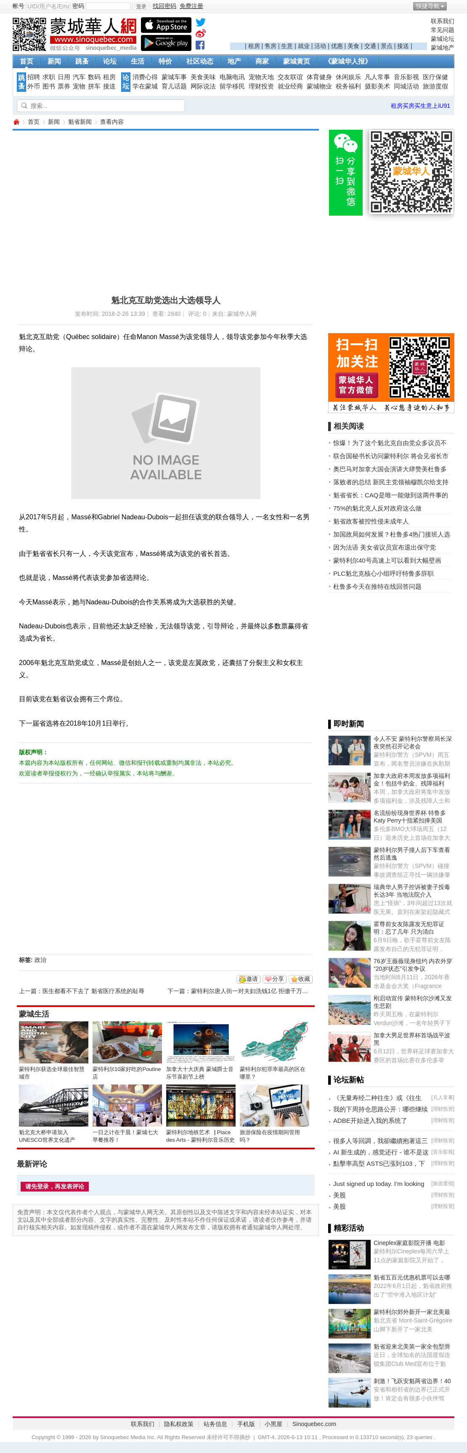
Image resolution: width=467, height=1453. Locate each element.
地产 (234, 61)
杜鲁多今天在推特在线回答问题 (377, 586)
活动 (320, 46)
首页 (26, 61)
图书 (48, 86)
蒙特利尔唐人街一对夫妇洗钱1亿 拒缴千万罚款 (252, 991)
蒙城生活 (34, 1014)
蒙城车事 (174, 77)
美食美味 (203, 77)
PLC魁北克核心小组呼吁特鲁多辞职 (383, 573)
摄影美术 (377, 86)
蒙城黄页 (296, 61)
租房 (254, 46)
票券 (64, 86)
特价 (165, 61)
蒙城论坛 (442, 38)
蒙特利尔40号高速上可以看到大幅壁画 (387, 560)
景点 (387, 46)
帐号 (18, 6)
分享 (278, 978)
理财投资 (261, 86)
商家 (262, 61)
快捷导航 (428, 6)
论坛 (110, 61)
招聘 (33, 77)
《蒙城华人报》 (347, 61)
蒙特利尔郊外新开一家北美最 (412, 1312)
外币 (33, 86)
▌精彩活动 (346, 1228)
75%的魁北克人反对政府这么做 (377, 508)
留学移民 (232, 86)
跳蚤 (82, 61)
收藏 (304, 978)
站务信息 (215, 1424)
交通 (370, 46)
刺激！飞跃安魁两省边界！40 (412, 1381)
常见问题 (442, 30)
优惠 (337, 46)
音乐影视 (406, 77)
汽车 (79, 77)
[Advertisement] (328, 30)
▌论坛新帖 (346, 1080)
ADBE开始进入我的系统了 (370, 1120)
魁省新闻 (80, 121)
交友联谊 (290, 77)
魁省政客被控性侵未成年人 (371, 521)
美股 (339, 1195)
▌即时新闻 (346, 724)
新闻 (54, 61)
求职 (48, 77)
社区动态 (199, 61)
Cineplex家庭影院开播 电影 (409, 1242)
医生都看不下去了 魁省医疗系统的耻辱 (93, 991)
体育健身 (319, 77)
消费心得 (145, 77)
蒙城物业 (319, 86)
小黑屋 (273, 1424)
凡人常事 (377, 77)
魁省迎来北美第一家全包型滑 (412, 1346)
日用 (64, 77)
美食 (353, 46)
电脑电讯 (232, 77)
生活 (137, 61)
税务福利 (348, 86)
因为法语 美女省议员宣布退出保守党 (384, 547)
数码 (94, 77)
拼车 (94, 86)
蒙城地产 (442, 47)
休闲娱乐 (348, 77)
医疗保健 (435, 77)
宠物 (79, 86)
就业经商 (290, 86)
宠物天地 (261, 77)
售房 (270, 46)
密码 (78, 6)
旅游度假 (435, 86)
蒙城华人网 (16, 122)
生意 (287, 46)
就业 (304, 46)
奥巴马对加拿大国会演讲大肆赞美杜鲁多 (390, 469)
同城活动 (406, 86)
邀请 (252, 978)
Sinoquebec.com (314, 1424)
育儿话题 (174, 86)
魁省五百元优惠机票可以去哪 (412, 1277)
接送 (403, 46)
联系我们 (442, 21)
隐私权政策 (179, 1424)
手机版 (246, 1424)
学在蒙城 (145, 86)
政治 (40, 959)
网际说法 (203, 86)
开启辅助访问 (452, 6)
